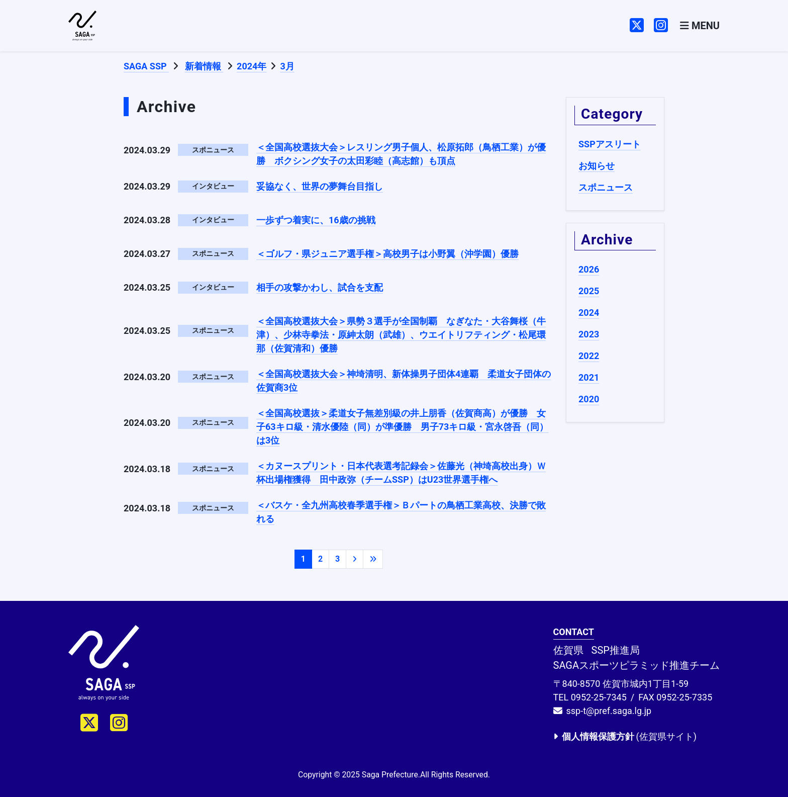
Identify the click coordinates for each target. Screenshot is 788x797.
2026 (588, 269)
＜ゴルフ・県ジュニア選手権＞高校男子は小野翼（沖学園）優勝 (387, 253)
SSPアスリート (609, 144)
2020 (588, 399)
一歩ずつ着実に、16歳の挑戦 (315, 220)
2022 (588, 355)
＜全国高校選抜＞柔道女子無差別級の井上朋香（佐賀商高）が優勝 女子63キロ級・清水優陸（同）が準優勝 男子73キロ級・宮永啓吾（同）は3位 (402, 427)
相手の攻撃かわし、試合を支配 (319, 287)
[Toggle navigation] (700, 26)
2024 (588, 312)
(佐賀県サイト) (625, 736)
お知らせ (596, 165)
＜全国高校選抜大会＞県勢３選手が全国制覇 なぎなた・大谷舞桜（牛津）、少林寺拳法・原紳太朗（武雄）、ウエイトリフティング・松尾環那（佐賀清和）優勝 (401, 334)
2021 (588, 377)
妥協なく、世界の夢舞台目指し (319, 186)
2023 (588, 334)
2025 (588, 291)
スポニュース (605, 187)
